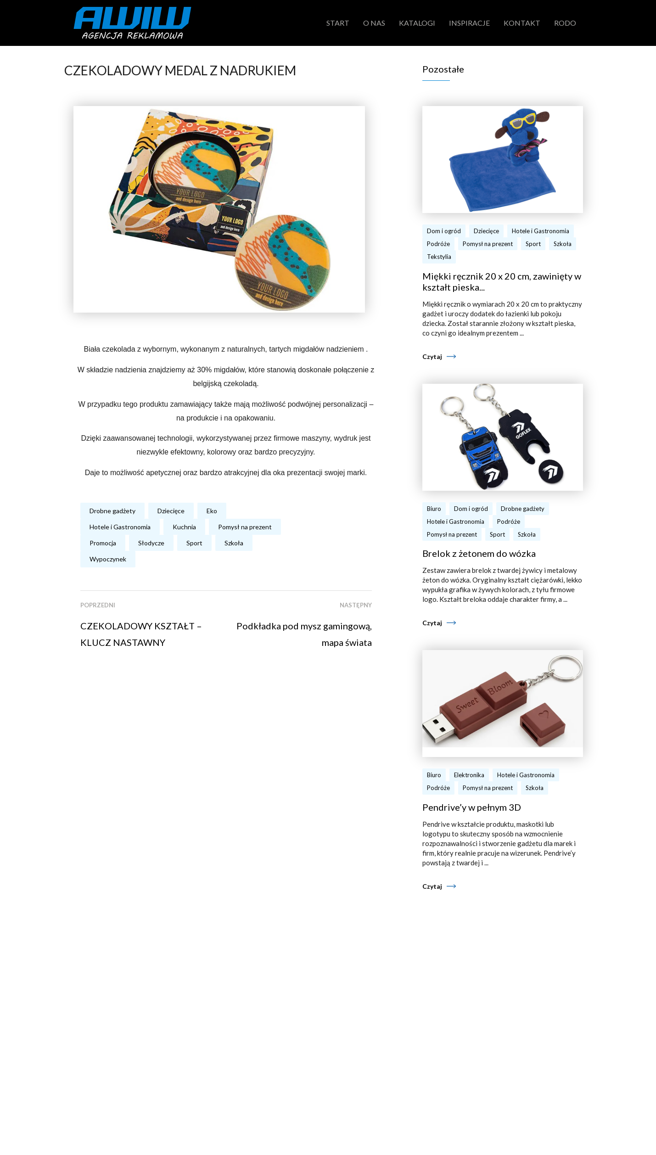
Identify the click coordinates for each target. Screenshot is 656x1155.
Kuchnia (184, 527)
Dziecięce (171, 511)
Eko (212, 511)
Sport (194, 543)
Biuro (434, 508)
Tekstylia (439, 256)
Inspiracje (469, 22)
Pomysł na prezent (245, 527)
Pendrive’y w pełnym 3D (471, 807)
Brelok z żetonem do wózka (479, 553)
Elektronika (469, 775)
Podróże (438, 243)
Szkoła (233, 543)
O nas (374, 22)
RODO (565, 22)
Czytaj (432, 356)
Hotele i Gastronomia (120, 527)
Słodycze (151, 543)
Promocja (103, 543)
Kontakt (522, 22)
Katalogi (417, 22)
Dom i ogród (444, 231)
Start (337, 22)
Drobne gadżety (112, 511)
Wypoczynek (108, 559)
